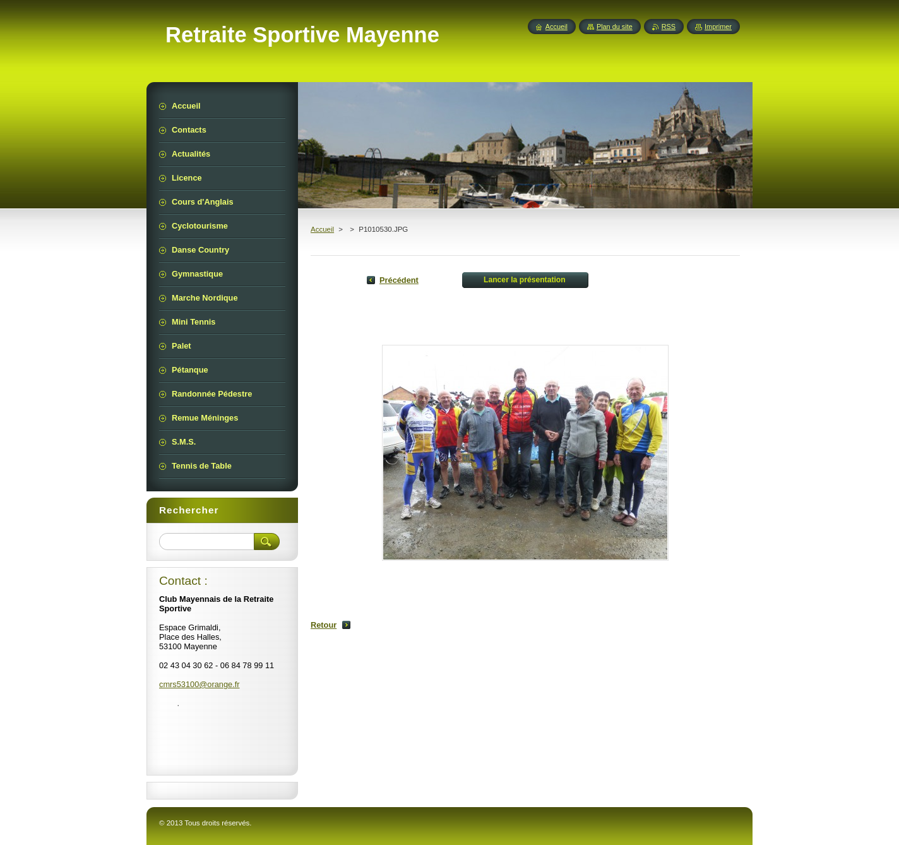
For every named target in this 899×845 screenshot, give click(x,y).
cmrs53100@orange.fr (199, 684)
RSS (669, 26)
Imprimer (718, 26)
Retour (323, 625)
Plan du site (615, 26)
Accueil (322, 229)
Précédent (399, 280)
